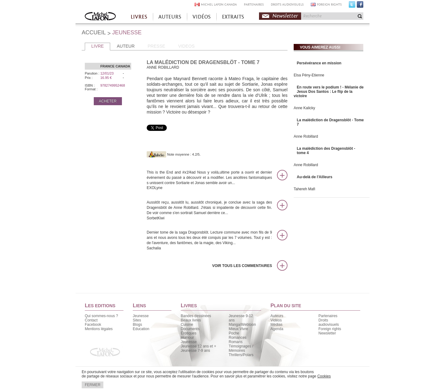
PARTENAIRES (254, 4)
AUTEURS (169, 17)
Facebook (360, 6)
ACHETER (107, 101)
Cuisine (187, 324)
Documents (190, 329)
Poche (234, 333)
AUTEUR (126, 46)
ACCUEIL (94, 32)
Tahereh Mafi (304, 189)
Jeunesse (141, 316)
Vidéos (276, 320)
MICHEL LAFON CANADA (219, 4)
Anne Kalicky (304, 108)
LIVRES (139, 17)
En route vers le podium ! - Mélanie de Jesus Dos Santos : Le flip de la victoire (329, 91)
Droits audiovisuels (328, 322)
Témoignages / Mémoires (241, 348)
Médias (276, 324)
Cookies (324, 376)
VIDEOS (186, 46)
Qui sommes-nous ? (101, 316)
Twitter (352, 6)
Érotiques (189, 333)
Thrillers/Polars (241, 355)
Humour (187, 337)
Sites (137, 320)
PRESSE (156, 46)
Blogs (137, 324)
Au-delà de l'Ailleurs (314, 177)
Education (141, 329)
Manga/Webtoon (242, 324)
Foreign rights (329, 329)
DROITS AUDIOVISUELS (287, 4)
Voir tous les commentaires (242, 266)
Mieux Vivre (238, 329)
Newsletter (285, 16)
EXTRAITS (233, 17)
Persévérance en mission (319, 63)
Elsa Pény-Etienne (309, 75)
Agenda (276, 329)
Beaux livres (191, 320)
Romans (236, 342)
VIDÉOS (201, 17)
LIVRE (97, 46)
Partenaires (327, 316)
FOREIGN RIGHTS (329, 4)
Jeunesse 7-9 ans (195, 350)
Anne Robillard (306, 136)
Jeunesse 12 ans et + (198, 346)
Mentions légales (99, 329)
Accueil (100, 17)
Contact (91, 320)
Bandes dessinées (196, 316)
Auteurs (276, 316)
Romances (237, 337)
